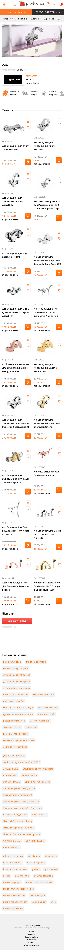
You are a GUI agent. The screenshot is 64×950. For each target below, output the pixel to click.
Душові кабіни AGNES (14, 755)
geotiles (36, 869)
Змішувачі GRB (10, 768)
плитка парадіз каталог (15, 901)
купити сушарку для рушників (18, 714)
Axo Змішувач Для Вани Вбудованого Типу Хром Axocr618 (15, 531)
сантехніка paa (37, 895)
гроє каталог (51, 869)
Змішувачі (35, 18)
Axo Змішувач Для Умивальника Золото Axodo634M (45, 368)
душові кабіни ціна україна (16, 688)
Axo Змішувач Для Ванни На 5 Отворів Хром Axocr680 (47, 534)
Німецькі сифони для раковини (18, 827)
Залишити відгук (17, 620)
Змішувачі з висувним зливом (38, 768)
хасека (6, 875)
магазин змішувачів (40, 720)
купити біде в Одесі (36, 661)
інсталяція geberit (36, 862)
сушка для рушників (48, 707)
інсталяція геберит (12, 862)
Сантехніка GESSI (12, 840)
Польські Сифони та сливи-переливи (21, 834)
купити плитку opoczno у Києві (18, 888)
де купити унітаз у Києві (15, 746)
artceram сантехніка (13, 856)
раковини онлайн (46, 714)
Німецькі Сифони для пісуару (17, 821)
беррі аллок (34, 856)
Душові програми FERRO (37, 781)
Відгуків (21, 69)
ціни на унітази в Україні (15, 733)
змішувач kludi (22, 875)
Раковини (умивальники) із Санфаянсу (22, 808)
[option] (32, 41)
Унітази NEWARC (11, 781)
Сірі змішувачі (10, 775)
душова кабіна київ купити (16, 681)
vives (53, 901)
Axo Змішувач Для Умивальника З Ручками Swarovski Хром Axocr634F (47, 260)
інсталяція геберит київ (15, 869)
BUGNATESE (31, 76)
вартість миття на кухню (15, 694)
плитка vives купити (13, 908)
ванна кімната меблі (13, 701)
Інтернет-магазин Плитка (15, 18)
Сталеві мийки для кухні (15, 814)
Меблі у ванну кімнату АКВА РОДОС (21, 762)
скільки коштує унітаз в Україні (18, 740)
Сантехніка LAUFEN (35, 840)
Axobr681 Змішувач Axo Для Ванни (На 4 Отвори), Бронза (16, 586)
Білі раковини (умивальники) (17, 795)
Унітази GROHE (29, 775)
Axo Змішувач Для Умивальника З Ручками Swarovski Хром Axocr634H (16, 423)
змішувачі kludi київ (43, 875)
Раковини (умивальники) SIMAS (19, 788)
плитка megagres (12, 882)
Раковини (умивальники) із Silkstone (21, 801)
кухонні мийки (39, 901)
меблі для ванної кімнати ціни (18, 707)
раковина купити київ (14, 720)
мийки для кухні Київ (43, 694)
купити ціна (31, 727)
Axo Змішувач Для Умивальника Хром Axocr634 (44, 146)
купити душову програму (15, 668)
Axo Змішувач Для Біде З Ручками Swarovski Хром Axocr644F (15, 312)
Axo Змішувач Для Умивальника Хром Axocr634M (12, 201)
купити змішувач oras (14, 895)
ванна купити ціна (12, 661)
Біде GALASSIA (39, 814)
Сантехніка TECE (11, 847)
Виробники (48, 18)
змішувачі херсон (12, 727)
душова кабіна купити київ (16, 674)
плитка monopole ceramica (39, 882)
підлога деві (51, 856)
